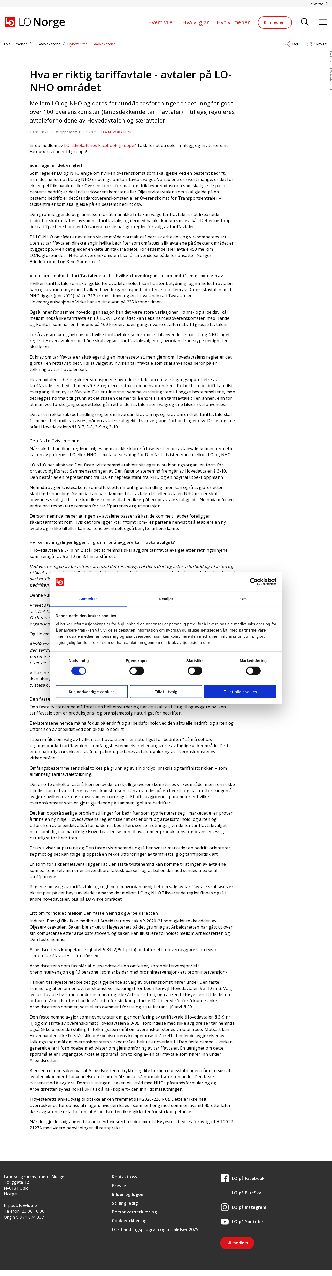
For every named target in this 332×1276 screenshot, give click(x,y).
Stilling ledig (125, 1203)
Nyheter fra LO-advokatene (91, 44)
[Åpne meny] (323, 22)
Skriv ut (320, 44)
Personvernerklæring (134, 1212)
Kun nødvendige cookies (92, 691)
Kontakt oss (124, 1177)
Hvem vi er (161, 22)
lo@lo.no (28, 1205)
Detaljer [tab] (166, 599)
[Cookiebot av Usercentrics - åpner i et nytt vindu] (253, 582)
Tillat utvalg (166, 691)
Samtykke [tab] (88, 599)
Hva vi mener (233, 22)
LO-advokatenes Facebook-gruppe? (100, 145)
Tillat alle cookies (240, 691)
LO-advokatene (47, 44)
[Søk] (305, 22)
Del (295, 44)
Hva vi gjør (195, 22)
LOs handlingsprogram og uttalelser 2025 (155, 1229)
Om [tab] (243, 599)
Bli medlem (275, 22)
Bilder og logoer (128, 1194)
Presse (119, 1185)
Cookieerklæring (129, 1221)
